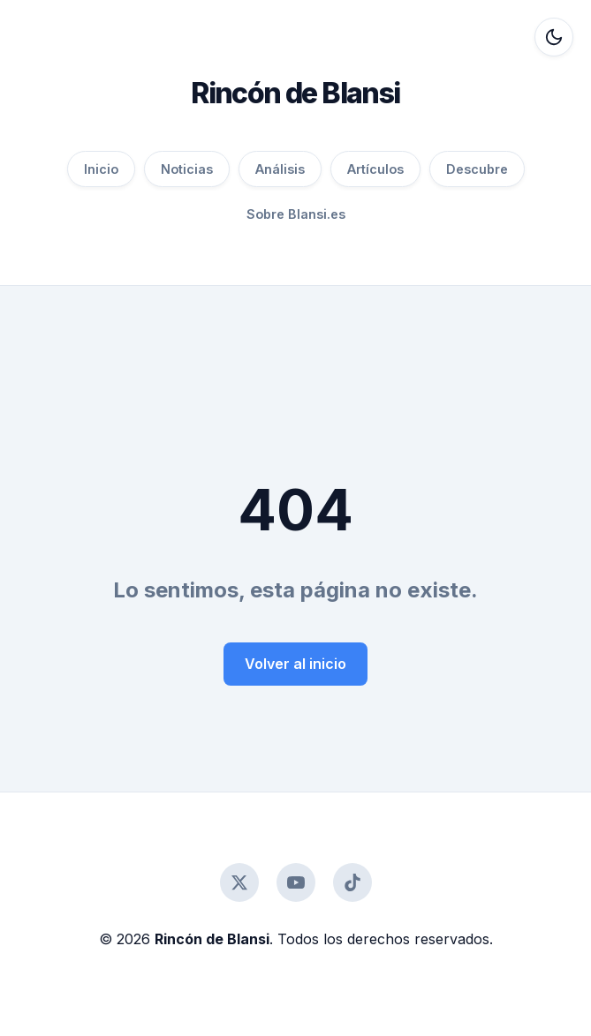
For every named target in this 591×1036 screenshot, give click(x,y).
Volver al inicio (295, 663)
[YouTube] (296, 882)
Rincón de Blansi (295, 93)
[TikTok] (352, 882)
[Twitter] (239, 882)
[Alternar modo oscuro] (553, 37)
